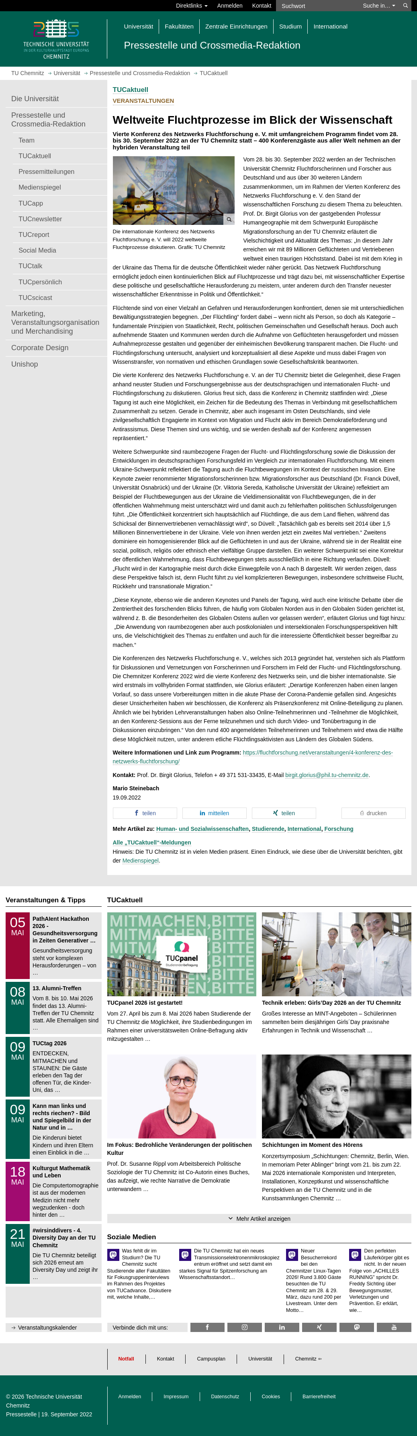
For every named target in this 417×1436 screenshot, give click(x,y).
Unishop (24, 364)
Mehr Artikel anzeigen (263, 1219)
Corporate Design (40, 348)
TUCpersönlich (40, 282)
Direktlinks (191, 5)
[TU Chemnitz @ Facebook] (207, 1327)
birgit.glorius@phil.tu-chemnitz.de (326, 775)
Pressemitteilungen (46, 171)
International (304, 829)
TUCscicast (35, 297)
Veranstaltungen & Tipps (46, 900)
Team (26, 140)
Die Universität (35, 99)
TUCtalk (30, 265)
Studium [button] (290, 26)
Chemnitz (306, 1359)
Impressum (176, 1396)
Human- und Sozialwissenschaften (202, 829)
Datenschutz (225, 1396)
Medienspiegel (39, 187)
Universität (260, 1359)
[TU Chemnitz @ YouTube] (394, 1327)
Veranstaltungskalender (47, 1327)
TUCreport (33, 234)
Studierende (268, 829)
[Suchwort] (317, 5)
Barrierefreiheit (319, 1396)
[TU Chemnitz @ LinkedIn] (282, 1327)
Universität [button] (138, 26)
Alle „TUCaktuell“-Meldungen (152, 842)
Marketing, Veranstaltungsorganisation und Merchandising (55, 322)
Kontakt (261, 5)
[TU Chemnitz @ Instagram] (244, 1327)
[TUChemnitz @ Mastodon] (356, 1327)
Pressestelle (21, 1414)
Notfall (126, 1359)
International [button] (330, 26)
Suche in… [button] (379, 5)
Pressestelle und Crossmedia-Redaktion (48, 119)
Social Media (37, 250)
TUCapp (30, 203)
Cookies (271, 1396)
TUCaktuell (34, 155)
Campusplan (211, 1359)
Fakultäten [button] (179, 26)
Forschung (338, 829)
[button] (174, 190)
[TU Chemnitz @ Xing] (319, 1327)
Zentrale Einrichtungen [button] (236, 26)
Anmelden (230, 5)
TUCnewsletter (40, 218)
